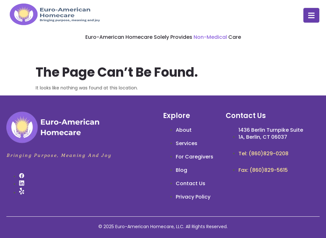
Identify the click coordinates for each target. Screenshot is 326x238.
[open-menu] (311, 15)
